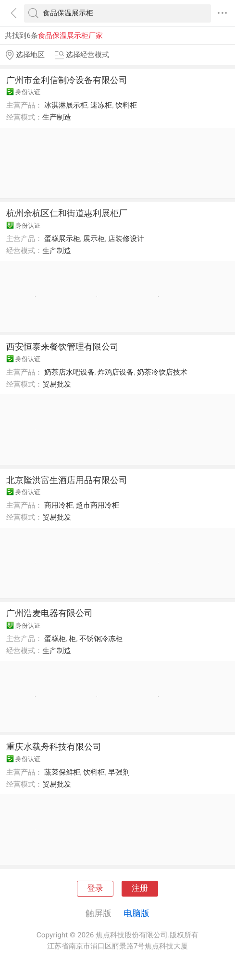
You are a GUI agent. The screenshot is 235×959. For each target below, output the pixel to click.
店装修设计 (126, 238)
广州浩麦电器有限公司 (49, 613)
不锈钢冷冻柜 (101, 638)
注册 (140, 888)
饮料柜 (126, 105)
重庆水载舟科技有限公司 (53, 746)
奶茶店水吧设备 (69, 372)
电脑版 (136, 913)
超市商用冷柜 (97, 505)
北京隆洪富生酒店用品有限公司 (66, 480)
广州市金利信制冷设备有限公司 (66, 80)
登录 (95, 888)
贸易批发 (56, 384)
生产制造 (56, 117)
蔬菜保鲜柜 (62, 772)
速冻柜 (101, 105)
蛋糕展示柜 (62, 238)
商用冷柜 (58, 505)
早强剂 (119, 772)
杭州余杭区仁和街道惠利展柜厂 (66, 213)
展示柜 (94, 238)
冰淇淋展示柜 (65, 105)
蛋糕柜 (55, 638)
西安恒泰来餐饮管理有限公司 (62, 346)
